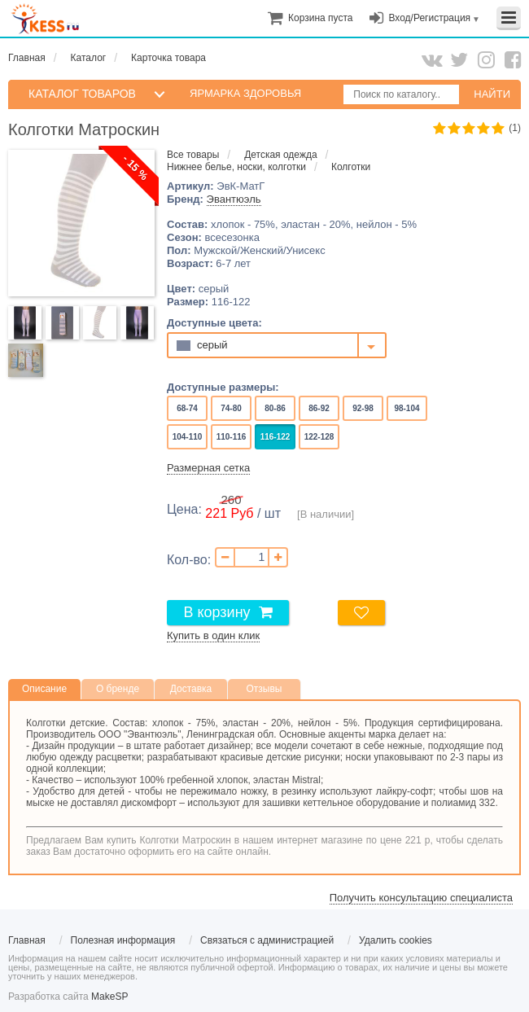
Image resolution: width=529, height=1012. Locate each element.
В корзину (216, 612)
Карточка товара (168, 58)
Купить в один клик (213, 635)
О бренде (117, 688)
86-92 (318, 408)
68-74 (186, 408)
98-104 (407, 408)
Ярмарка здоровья (245, 93)
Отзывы (264, 688)
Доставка (191, 688)
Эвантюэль (234, 199)
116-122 (275, 436)
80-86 (274, 408)
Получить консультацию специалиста (421, 898)
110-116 (231, 436)
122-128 (319, 436)
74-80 (230, 408)
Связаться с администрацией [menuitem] (267, 940)
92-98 (362, 408)
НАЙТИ (492, 94)
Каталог (89, 58)
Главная (27, 58)
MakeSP (109, 996)
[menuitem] (320, 18)
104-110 (187, 436)
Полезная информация (123, 940)
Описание (44, 688)
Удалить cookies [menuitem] (395, 940)
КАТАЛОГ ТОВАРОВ (82, 93)
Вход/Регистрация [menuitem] (429, 18)
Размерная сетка (208, 468)
